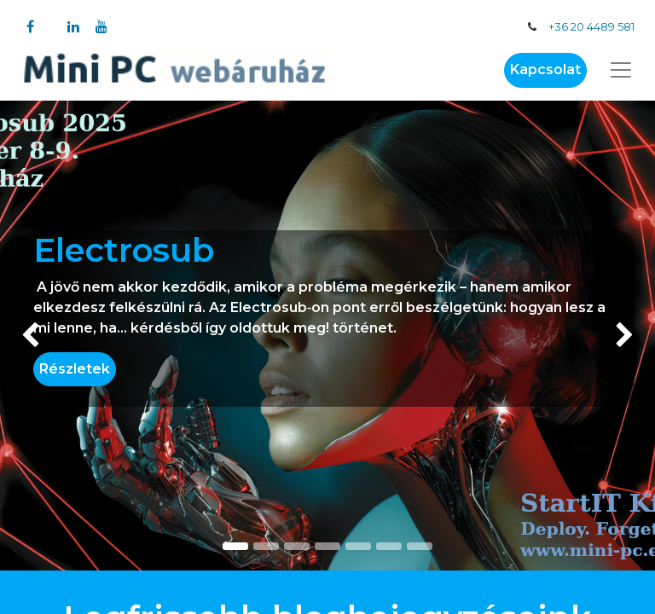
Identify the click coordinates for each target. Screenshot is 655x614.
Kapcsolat (545, 69)
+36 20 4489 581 (591, 26)
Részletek (74, 369)
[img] (26, 336)
